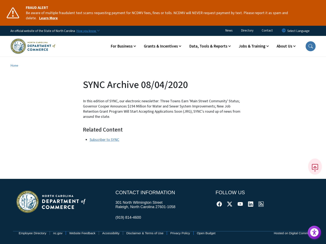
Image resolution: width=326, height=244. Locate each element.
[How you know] (88, 31)
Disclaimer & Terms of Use (145, 233)
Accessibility (111, 233)
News (229, 30)
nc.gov (58, 233)
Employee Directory (32, 233)
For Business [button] (122, 46)
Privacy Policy (180, 233)
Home (14, 65)
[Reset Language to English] (284, 30)
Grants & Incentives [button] (161, 46)
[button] (311, 46)
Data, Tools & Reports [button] (208, 46)
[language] (298, 31)
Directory (247, 30)
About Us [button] (284, 46)
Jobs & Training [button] (252, 46)
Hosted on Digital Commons (293, 233)
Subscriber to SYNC (104, 139)
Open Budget (206, 233)
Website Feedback (82, 233)
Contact (267, 30)
